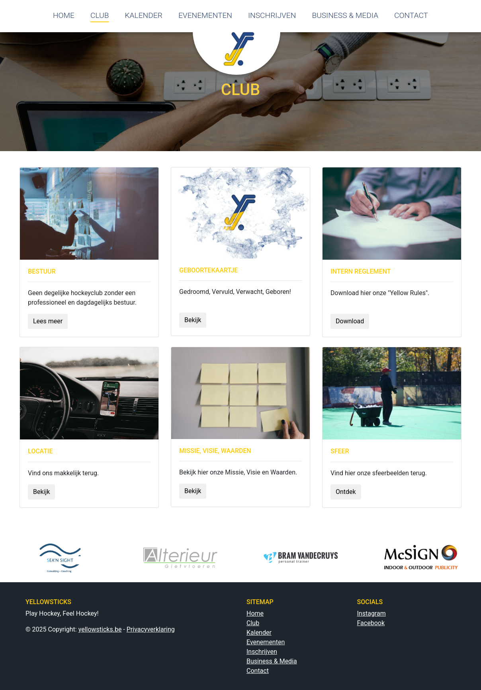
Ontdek (346, 492)
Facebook (371, 623)
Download (350, 321)
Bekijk (192, 320)
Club (252, 623)
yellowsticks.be (100, 629)
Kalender (259, 632)
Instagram (371, 613)
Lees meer (48, 321)
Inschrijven (261, 651)
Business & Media (271, 661)
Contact (257, 670)
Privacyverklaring (151, 629)
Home (255, 613)
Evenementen (265, 642)
